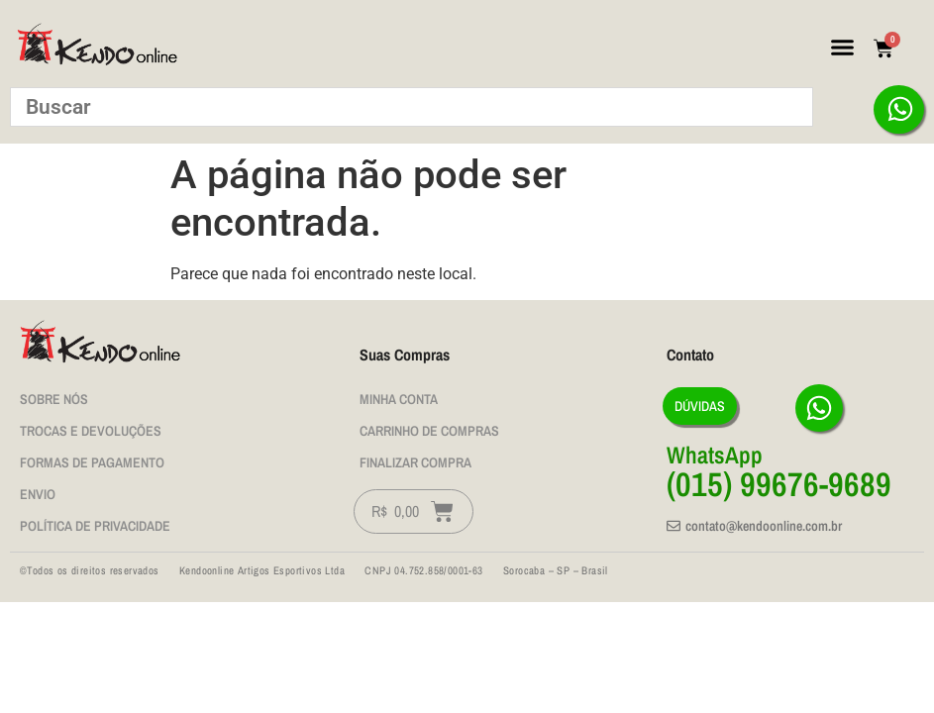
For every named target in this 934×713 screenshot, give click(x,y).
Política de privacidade (95, 526)
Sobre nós (54, 399)
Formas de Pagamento (92, 462)
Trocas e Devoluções (90, 431)
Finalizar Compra (415, 462)
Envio (37, 494)
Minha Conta (399, 399)
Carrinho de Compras (429, 431)
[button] (842, 47)
